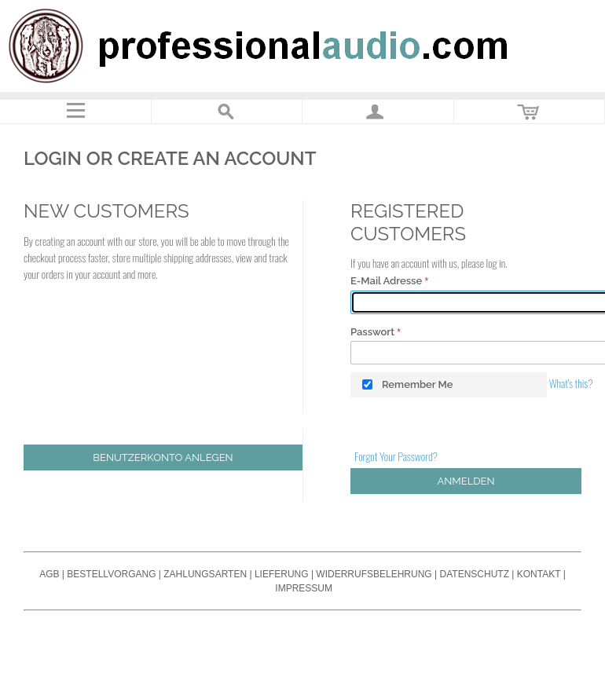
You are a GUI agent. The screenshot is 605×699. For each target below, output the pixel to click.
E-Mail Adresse (386, 281)
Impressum (303, 588)
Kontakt (539, 574)
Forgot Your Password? (396, 456)
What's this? (571, 383)
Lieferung (282, 574)
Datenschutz (474, 574)
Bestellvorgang (111, 574)
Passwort (372, 332)
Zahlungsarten (205, 574)
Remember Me (417, 384)
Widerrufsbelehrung (373, 574)
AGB (49, 574)
